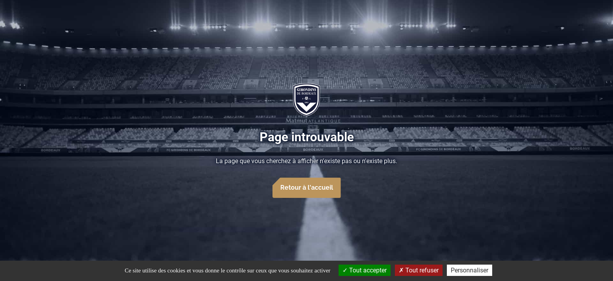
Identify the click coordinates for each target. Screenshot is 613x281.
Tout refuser (419, 270)
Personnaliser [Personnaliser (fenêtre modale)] (469, 270)
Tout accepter (364, 270)
